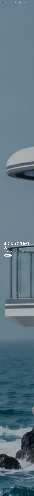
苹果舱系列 (16, 2)
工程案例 (24, 2)
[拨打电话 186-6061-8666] (32, 175)
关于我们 (28, 2)
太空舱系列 (12, 2)
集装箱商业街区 (21, 2)
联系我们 (31, 2)
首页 (8, 2)
